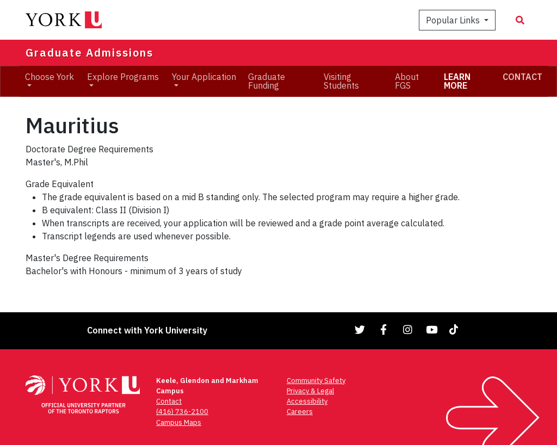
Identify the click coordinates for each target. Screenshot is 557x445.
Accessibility (307, 401)
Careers (300, 411)
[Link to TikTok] (456, 329)
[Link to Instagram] (408, 329)
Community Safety (316, 380)
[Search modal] (520, 20)
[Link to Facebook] (384, 329)
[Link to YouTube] (432, 329)
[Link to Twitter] (360, 329)
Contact (169, 401)
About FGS (407, 81)
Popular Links (454, 20)
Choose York (49, 76)
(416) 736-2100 (182, 411)
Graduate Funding (266, 81)
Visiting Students (341, 81)
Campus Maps (178, 422)
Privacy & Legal (310, 390)
